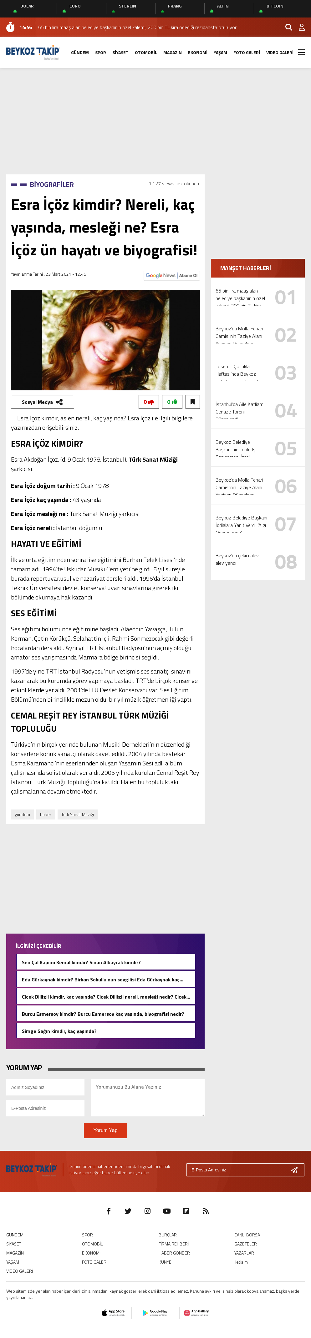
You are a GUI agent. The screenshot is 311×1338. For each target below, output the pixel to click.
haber (45, 814)
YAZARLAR (244, 1253)
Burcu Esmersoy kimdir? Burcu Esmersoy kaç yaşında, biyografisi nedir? (103, 1013)
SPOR (100, 52)
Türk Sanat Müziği (77, 814)
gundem (22, 814)
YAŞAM (220, 52)
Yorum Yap (105, 1130)
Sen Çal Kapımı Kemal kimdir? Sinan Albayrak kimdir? (81, 962)
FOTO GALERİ (246, 52)
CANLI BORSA (247, 1234)
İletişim (241, 1262)
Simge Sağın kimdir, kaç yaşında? (59, 1030)
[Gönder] (296, 1169)
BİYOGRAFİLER (52, 184)
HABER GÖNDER (174, 1253)
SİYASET (120, 52)
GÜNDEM (80, 52)
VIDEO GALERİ (279, 52)
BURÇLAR (168, 1234)
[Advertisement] (155, 121)
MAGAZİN (172, 52)
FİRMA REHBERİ (174, 1243)
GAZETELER (245, 1243)
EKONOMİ (197, 52)
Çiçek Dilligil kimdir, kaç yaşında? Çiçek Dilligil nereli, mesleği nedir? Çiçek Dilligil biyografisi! (104, 996)
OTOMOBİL (146, 52)
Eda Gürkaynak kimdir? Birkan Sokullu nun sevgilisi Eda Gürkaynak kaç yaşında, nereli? (101, 979)
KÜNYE (165, 1262)
